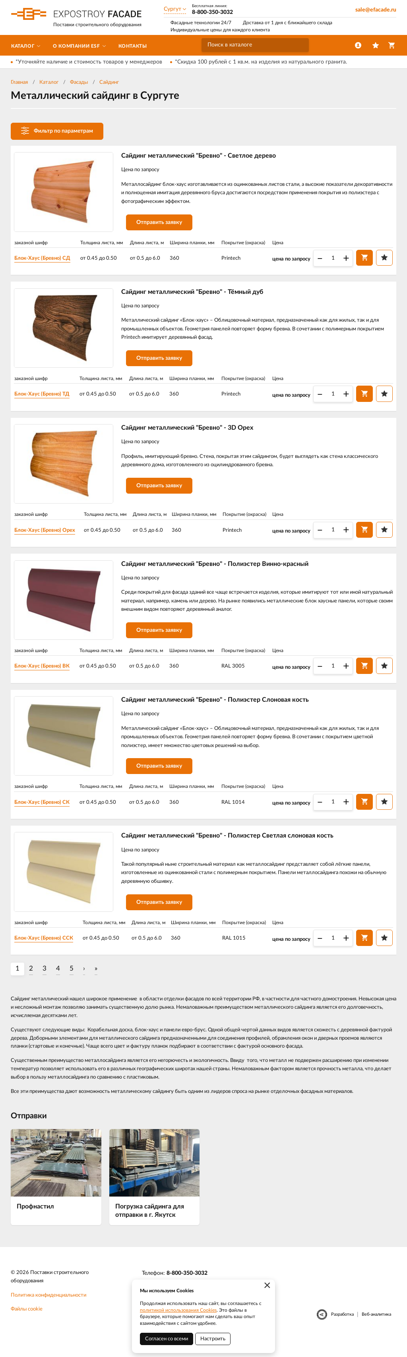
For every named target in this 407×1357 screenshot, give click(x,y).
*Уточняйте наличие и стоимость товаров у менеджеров (89, 62)
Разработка (342, 1330)
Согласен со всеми (166, 1339)
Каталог (48, 82)
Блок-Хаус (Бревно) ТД (47, 398)
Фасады (79, 82)
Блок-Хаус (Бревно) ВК (47, 675)
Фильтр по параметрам (57, 131)
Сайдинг (109, 82)
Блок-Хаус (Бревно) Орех (50, 536)
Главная (19, 82)
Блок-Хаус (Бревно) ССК (49, 952)
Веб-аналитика (376, 1330)
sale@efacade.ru (375, 10)
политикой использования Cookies (178, 1310)
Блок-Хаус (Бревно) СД (48, 259)
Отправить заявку (163, 225)
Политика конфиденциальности (48, 1310)
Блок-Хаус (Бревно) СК (47, 814)
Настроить (212, 1339)
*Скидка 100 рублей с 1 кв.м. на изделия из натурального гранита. (261, 62)
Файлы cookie (27, 1324)
